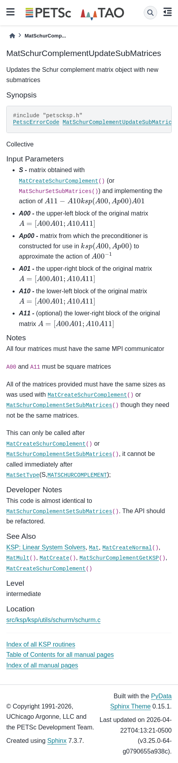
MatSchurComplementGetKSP (119, 558)
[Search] (150, 12)
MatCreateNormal (127, 548)
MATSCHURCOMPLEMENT (77, 475)
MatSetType (22, 475)
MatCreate (55, 558)
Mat (94, 548)
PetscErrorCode (36, 122)
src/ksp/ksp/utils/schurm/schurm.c (53, 620)
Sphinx (57, 740)
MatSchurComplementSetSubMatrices (59, 405)
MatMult (18, 558)
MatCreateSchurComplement (58, 181)
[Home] (12, 36)
